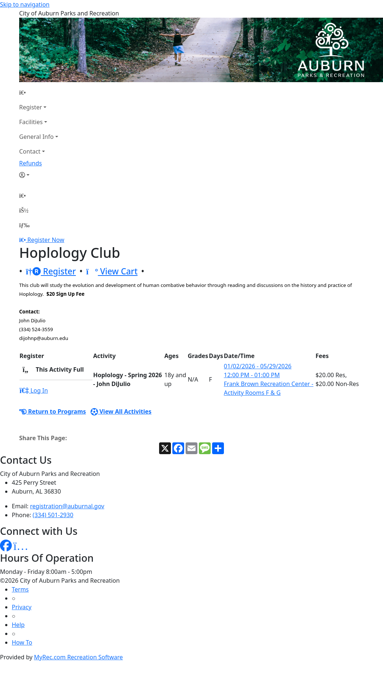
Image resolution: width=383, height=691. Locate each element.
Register (30, 107)
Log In (34, 390)
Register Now (45, 240)
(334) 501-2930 (53, 515)
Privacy (21, 607)
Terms (20, 589)
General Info (36, 137)
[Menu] (24, 225)
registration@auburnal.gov (67, 506)
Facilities (31, 122)
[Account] (38, 175)
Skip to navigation (24, 4)
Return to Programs (52, 411)
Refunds (30, 163)
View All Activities (121, 411)
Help (18, 625)
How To (22, 642)
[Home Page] (38, 92)
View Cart (111, 271)
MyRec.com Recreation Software (78, 657)
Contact (30, 151)
